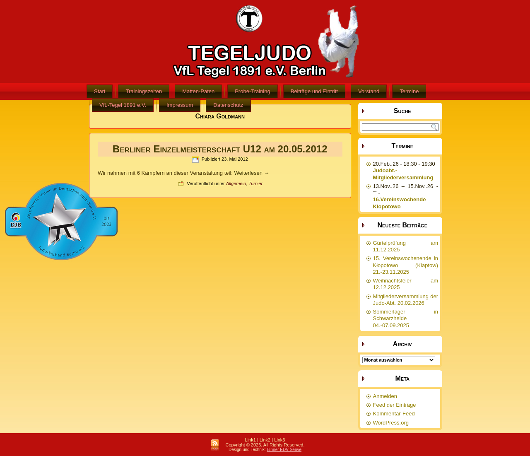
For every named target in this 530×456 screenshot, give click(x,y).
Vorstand (368, 91)
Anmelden (385, 396)
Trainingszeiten (143, 91)
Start (99, 91)
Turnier (255, 183)
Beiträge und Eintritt (314, 91)
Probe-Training (252, 91)
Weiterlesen (252, 173)
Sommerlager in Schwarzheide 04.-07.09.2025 (405, 318)
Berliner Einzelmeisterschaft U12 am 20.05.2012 (220, 148)
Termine (409, 91)
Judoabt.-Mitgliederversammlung (403, 173)
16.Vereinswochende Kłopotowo (399, 202)
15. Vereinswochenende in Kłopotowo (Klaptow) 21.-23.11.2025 (405, 265)
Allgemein (236, 183)
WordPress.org (391, 423)
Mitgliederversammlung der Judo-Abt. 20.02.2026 (405, 299)
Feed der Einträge (394, 405)
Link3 (279, 439)
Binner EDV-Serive (284, 449)
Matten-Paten (198, 91)
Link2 (265, 439)
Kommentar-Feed (394, 413)
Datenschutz (228, 105)
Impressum (179, 105)
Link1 (250, 439)
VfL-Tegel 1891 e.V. (122, 105)
